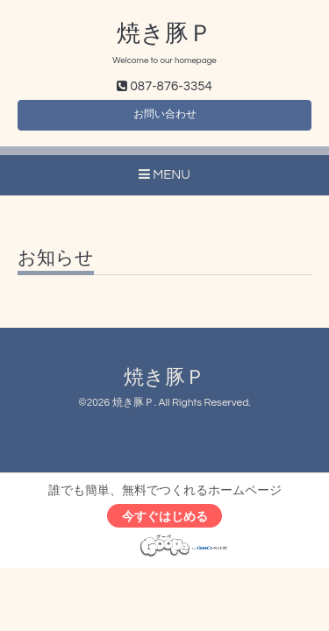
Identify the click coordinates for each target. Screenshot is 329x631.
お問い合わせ (165, 114)
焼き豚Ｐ (164, 34)
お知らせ (56, 258)
